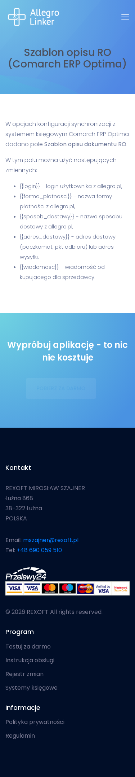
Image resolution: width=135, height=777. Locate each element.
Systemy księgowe (31, 687)
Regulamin (20, 735)
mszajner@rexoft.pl (50, 540)
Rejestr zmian (24, 674)
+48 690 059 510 (39, 550)
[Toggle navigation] (125, 17)
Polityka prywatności (34, 722)
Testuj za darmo (28, 646)
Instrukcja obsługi (29, 660)
